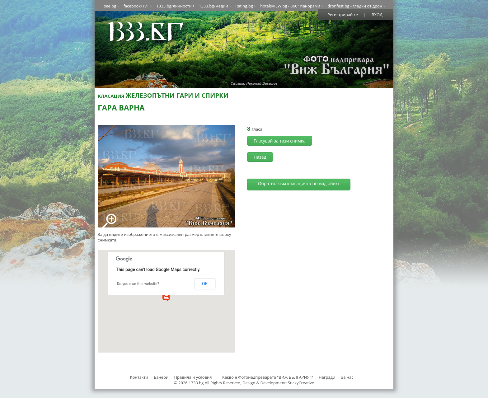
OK (205, 283)
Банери (161, 377)
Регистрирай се (342, 14)
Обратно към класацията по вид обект (299, 183)
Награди (327, 377)
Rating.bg (244, 6)
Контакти (139, 377)
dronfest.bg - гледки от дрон (354, 6)
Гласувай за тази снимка (280, 141)
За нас (347, 377)
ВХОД (377, 14)
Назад (260, 157)
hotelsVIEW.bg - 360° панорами (290, 6)
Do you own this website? (138, 284)
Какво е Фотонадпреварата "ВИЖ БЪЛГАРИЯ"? (267, 377)
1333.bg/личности (173, 6)
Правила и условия (193, 377)
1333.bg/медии (213, 6)
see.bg (110, 6)
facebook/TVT (136, 6)
